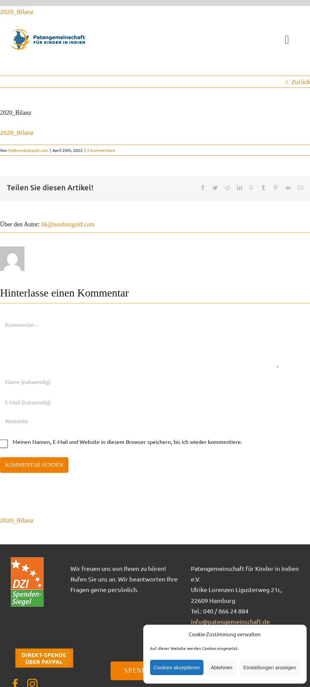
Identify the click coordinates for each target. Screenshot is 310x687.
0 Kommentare (101, 150)
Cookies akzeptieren (177, 667)
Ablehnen (221, 667)
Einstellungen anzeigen (269, 667)
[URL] (139, 421)
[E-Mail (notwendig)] (139, 402)
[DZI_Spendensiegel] (27, 559)
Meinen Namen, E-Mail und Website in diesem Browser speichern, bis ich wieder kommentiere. (127, 441)
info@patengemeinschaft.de (230, 621)
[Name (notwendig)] (139, 381)
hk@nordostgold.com (28, 150)
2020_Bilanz (16, 11)
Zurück (301, 81)
